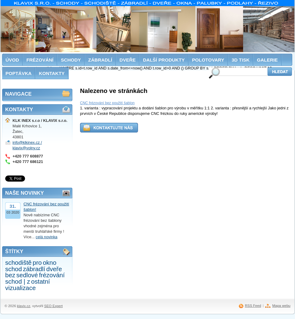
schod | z (17, 281)
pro (37, 262)
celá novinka (46, 237)
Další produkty (164, 59)
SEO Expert (53, 306)
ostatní (40, 281)
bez (10, 274)
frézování (52, 274)
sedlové (27, 274)
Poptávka (18, 73)
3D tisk (240, 59)
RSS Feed (253, 305)
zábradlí (34, 268)
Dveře (127, 59)
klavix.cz (24, 306)
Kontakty (51, 73)
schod (13, 268)
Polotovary (208, 59)
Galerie (267, 59)
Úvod (12, 59)
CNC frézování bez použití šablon (107, 103)
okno (49, 262)
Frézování (39, 59)
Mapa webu (281, 305)
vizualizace (20, 287)
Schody (71, 59)
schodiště (18, 262)
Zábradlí (100, 59)
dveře (54, 268)
